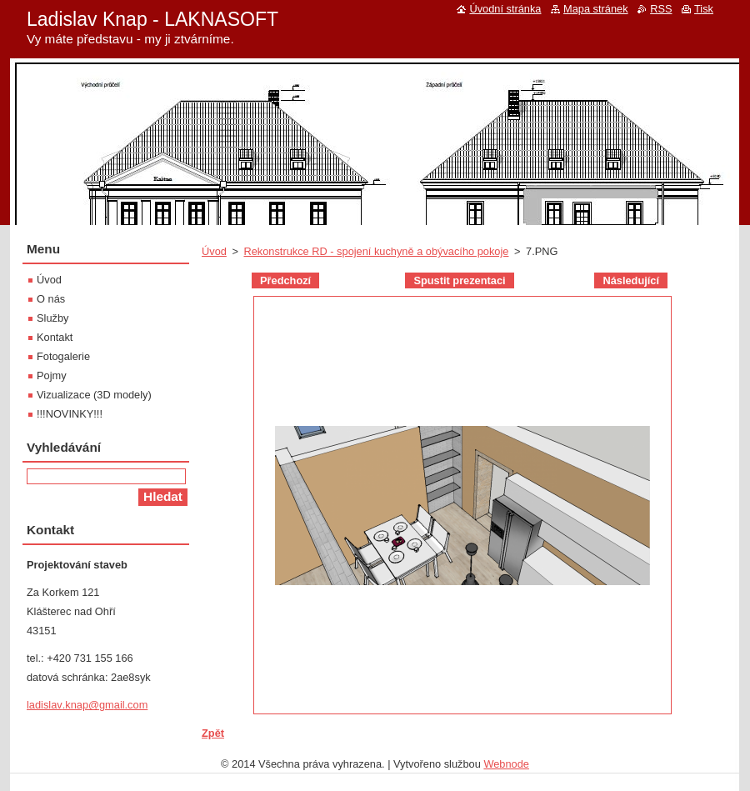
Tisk (703, 9)
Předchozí (285, 280)
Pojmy (52, 375)
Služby (52, 318)
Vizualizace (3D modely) (94, 394)
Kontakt (54, 337)
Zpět (213, 733)
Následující (630, 280)
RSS (661, 9)
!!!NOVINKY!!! (69, 414)
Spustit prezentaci (459, 280)
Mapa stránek (595, 9)
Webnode (506, 764)
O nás (51, 299)
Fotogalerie (63, 356)
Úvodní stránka (505, 9)
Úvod (214, 251)
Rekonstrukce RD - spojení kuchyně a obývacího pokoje (375, 251)
